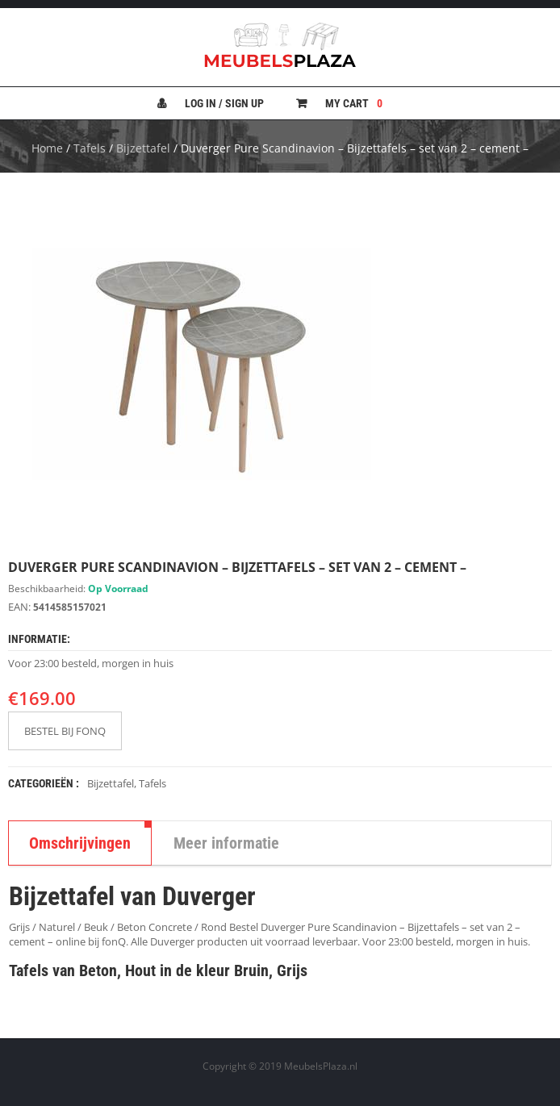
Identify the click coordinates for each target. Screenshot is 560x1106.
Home (47, 148)
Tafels (89, 148)
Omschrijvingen (80, 843)
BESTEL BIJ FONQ (65, 731)
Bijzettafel (143, 148)
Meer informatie (226, 843)
